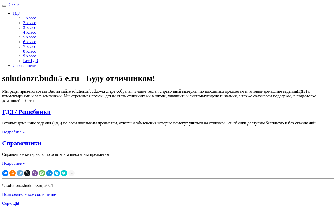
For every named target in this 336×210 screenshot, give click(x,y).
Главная (14, 4)
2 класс (29, 23)
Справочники (24, 65)
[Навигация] (4, 6)
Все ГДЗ (30, 60)
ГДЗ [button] (16, 13)
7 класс (29, 46)
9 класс (29, 56)
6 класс (29, 41)
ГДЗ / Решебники (26, 111)
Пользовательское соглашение (29, 194)
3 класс (29, 27)
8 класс (29, 51)
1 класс (29, 18)
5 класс (29, 37)
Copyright (10, 203)
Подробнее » (13, 132)
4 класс (29, 32)
